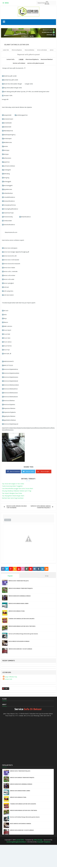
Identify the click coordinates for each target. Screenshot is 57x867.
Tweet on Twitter (28, 471)
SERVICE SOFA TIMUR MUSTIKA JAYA (18, 581)
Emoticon (7, 520)
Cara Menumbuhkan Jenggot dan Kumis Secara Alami (17, 488)
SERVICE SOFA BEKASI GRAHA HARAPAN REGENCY (41, 507)
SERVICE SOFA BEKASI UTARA (16, 611)
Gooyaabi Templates (44, 842)
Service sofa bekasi (19, 63)
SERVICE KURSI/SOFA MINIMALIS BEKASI (19, 596)
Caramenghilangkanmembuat (16, 842)
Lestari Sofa (8, 679)
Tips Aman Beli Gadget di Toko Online (13, 484)
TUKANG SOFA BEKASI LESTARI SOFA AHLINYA (21, 618)
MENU (7, 3)
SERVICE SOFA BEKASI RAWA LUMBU (18, 603)
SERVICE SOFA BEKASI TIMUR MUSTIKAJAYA (20, 588)
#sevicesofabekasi (47, 59)
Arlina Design (38, 840)
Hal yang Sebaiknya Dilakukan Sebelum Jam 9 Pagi (16, 491)
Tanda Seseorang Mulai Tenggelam (12, 486)
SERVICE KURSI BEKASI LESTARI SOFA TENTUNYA (21, 626)
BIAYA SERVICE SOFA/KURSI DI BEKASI (18, 641)
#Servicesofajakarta (32, 59)
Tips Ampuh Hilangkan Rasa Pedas (12, 493)
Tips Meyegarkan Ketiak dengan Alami (13, 496)
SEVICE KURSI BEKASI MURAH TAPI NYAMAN (16, 507)
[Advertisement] (8, 859)
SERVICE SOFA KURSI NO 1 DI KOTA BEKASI (20, 649)
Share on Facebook (13, 471)
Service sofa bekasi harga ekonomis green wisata (23, 634)
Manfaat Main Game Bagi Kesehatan (13, 498)
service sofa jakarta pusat (35, 63)
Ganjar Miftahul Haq (11, 677)
